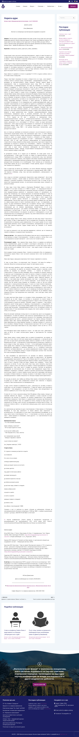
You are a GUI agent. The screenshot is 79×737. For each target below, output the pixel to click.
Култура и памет (8, 21)
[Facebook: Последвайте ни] (62, 714)
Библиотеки (51, 6)
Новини (26, 6)
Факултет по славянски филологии (12, 706)
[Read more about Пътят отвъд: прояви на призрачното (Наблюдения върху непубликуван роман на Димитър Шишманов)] (40, 619)
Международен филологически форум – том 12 (22, 21)
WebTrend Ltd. (64, 734)
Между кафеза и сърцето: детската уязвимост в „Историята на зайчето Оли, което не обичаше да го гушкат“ (67, 42)
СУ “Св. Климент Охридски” (10, 704)
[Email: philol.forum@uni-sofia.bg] (63, 711)
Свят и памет (32, 640)
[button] (72, 1)
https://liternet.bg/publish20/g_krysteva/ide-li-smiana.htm (20, 551)
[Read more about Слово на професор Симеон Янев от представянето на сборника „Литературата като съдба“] (15, 619)
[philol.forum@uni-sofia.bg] (9, 1)
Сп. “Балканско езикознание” (11, 713)
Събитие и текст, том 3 (65, 34)
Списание (41, 6)
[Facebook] (69, 1)
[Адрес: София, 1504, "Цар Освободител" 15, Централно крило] (64, 705)
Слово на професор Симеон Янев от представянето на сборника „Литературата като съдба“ (15, 632)
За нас (59, 6)
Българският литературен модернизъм (14, 711)
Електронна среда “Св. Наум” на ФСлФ (14, 708)
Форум (32, 6)
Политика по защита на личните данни (14, 727)
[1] (11, 173)
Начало (19, 6)
